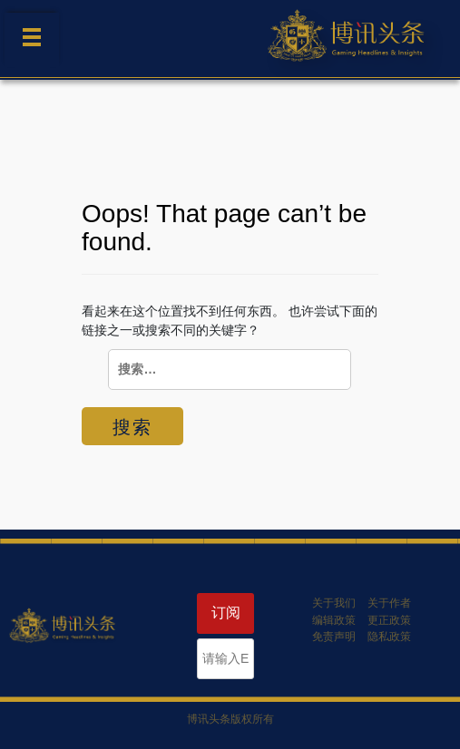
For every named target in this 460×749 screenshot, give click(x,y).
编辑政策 (334, 620)
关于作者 (389, 603)
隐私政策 (389, 636)
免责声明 (334, 636)
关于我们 (334, 603)
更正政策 (389, 620)
